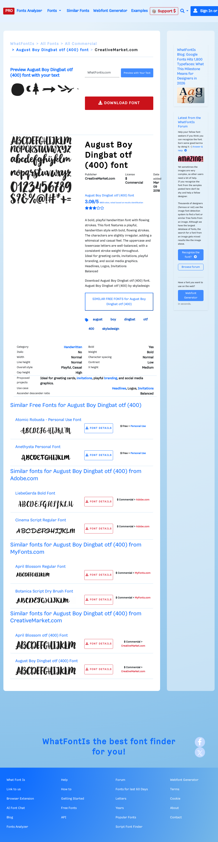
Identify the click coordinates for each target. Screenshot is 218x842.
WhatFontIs (22, 44)
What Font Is (16, 780)
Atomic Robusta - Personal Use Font (48, 420)
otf (145, 319)
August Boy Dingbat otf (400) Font (46, 661)
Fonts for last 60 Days (132, 789)
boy (113, 319)
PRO (9, 11)
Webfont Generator (110, 11)
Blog (10, 817)
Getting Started (72, 798)
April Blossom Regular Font (40, 567)
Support (164, 11)
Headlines (119, 388)
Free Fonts (69, 808)
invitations (84, 378)
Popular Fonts (126, 817)
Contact (176, 817)
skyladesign (110, 329)
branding (110, 378)
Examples (139, 11)
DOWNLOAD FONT (119, 103)
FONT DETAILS (99, 428)
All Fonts (49, 44)
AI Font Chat (16, 808)
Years (120, 808)
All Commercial (81, 44)
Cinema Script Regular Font (40, 520)
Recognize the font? (190, 254)
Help (64, 780)
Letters (121, 798)
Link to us (14, 789)
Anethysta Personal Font (37, 447)
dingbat (129, 319)
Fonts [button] (52, 11)
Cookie (175, 798)
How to (66, 789)
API (63, 817)
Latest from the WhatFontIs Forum (189, 122)
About (174, 808)
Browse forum (191, 267)
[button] (184, 11)
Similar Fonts (78, 11)
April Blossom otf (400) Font (41, 635)
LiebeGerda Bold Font (35, 493)
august (97, 319)
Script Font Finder (129, 827)
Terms (174, 789)
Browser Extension (20, 798)
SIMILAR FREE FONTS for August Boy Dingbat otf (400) (119, 301)
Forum (120, 780)
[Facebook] (200, 742)
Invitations (145, 388)
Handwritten (73, 347)
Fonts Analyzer (29, 11)
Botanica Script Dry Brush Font (44, 591)
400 (91, 329)
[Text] (102, 72)
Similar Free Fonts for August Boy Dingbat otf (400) (75, 405)
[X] (200, 752)
